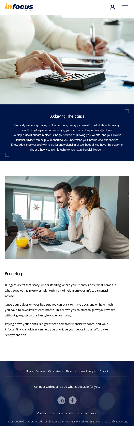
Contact (103, 371)
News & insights (87, 371)
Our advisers (55, 371)
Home (29, 371)
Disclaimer (91, 413)
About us (71, 371)
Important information (69, 413)
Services (40, 371)
